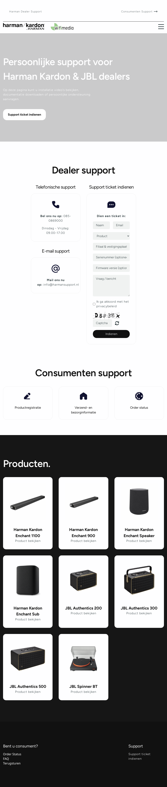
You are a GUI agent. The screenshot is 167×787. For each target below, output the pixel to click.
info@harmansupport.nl (61, 284)
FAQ (6, 759)
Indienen (111, 334)
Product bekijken (28, 541)
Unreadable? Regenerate (119, 323)
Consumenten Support (137, 11)
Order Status (12, 754)
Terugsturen (12, 763)
